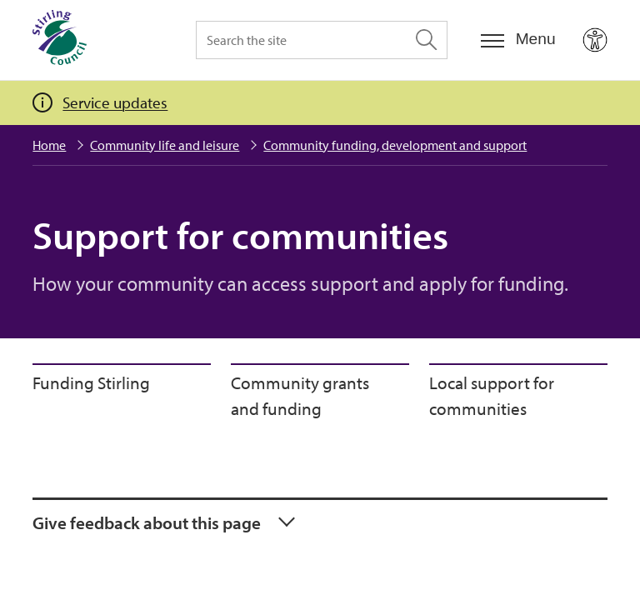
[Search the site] (322, 40)
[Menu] (518, 40)
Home (49, 145)
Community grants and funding (300, 396)
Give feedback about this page (146, 522)
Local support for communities (491, 396)
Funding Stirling (91, 382)
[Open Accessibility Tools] (595, 40)
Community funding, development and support (395, 145)
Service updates (115, 102)
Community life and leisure (164, 145)
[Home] (59, 40)
